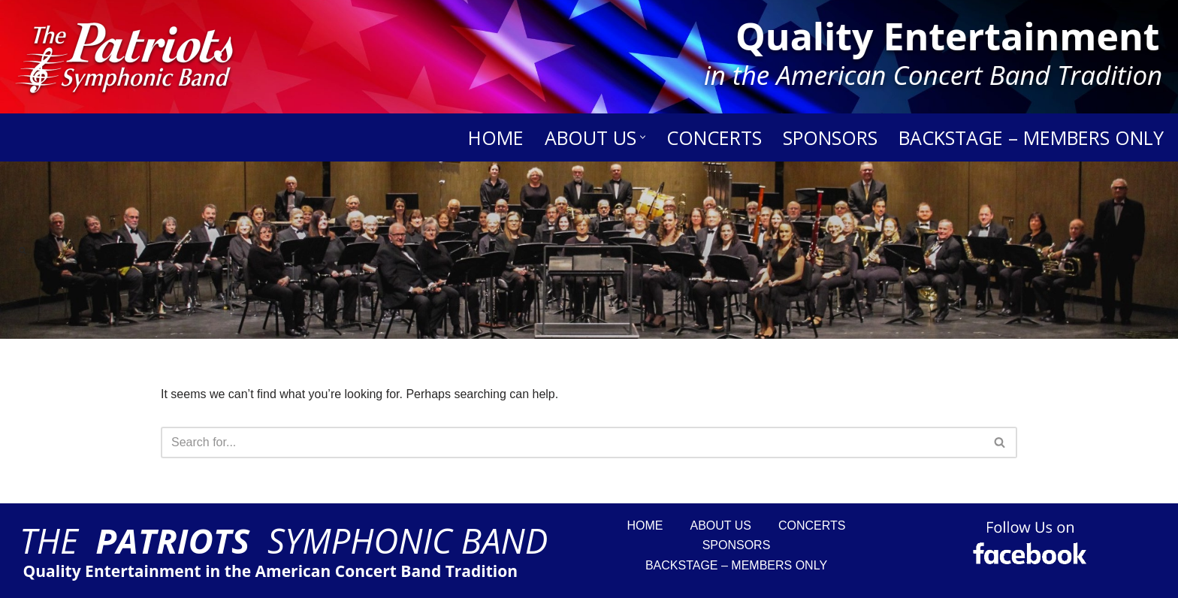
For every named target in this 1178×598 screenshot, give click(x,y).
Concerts (714, 137)
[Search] (22, 250)
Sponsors (830, 137)
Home (496, 137)
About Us (721, 525)
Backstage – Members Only (1031, 137)
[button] (642, 137)
